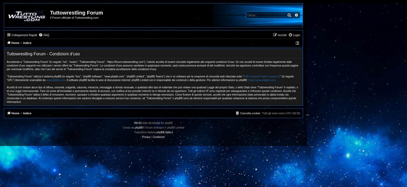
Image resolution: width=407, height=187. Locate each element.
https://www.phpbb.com (312, 80)
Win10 (188, 123)
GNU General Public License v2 (312, 76)
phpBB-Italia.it (215, 132)
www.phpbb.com (105, 80)
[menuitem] (94, 35)
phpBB (189, 127)
